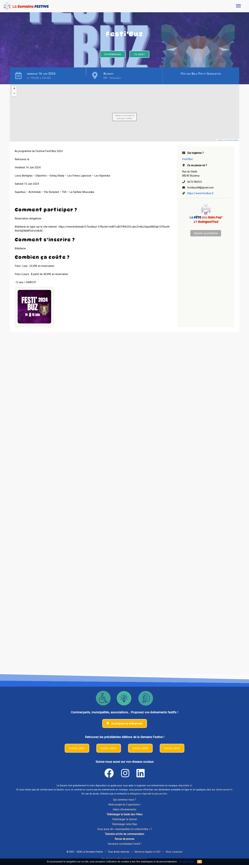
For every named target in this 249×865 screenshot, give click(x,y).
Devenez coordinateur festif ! (124, 843)
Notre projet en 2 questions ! (124, 804)
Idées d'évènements (124, 809)
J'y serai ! (139, 54)
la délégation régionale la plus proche (147, 793)
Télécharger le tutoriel (124, 819)
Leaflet (219, 140)
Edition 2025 (77, 748)
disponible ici (185, 785)
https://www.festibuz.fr (200, 193)
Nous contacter (174, 851)
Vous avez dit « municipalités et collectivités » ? (124, 829)
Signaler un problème (206, 233)
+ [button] (14, 88)
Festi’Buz (187, 159)
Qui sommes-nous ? (124, 799)
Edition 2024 (108, 748)
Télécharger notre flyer (124, 824)
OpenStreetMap (232, 140)
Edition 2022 (172, 748)
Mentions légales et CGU (147, 851)
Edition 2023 (140, 748)
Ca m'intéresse (112, 54)
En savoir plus (186, 861)
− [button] (14, 93)
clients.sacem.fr (224, 789)
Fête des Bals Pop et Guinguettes (201, 73)
